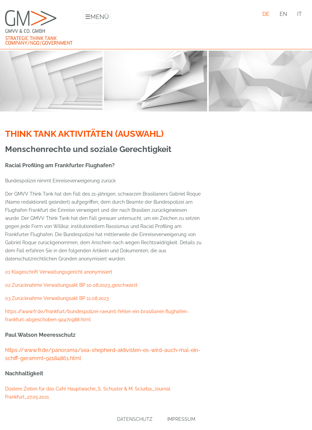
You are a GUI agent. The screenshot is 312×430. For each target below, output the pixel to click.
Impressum (181, 419)
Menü (97, 17)
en (283, 14)
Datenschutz (134, 419)
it (299, 14)
